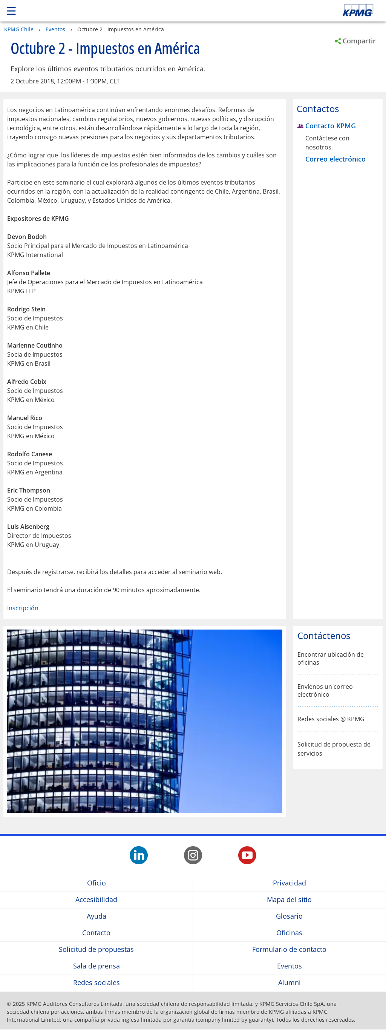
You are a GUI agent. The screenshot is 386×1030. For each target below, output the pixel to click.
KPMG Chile (19, 29)
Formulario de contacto (289, 949)
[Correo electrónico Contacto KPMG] (336, 159)
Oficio (96, 883)
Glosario (289, 916)
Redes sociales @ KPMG (331, 719)
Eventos (55, 29)
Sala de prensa (96, 966)
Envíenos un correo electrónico (325, 691)
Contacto (96, 932)
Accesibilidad (96, 899)
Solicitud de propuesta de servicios (334, 748)
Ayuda (96, 916)
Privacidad (289, 883)
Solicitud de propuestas (96, 949)
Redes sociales (96, 982)
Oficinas (289, 932)
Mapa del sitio (289, 899)
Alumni (289, 982)
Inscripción (22, 608)
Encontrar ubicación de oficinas (330, 659)
